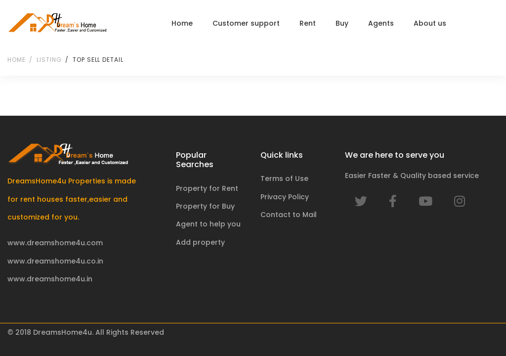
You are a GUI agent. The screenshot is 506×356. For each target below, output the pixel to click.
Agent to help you (208, 224)
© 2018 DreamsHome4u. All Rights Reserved (85, 332)
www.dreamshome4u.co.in (55, 261)
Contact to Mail (288, 215)
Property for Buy (205, 206)
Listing (49, 59)
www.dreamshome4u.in (49, 279)
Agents (381, 23)
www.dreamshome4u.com (55, 243)
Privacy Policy (284, 197)
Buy (342, 23)
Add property (200, 242)
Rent (307, 23)
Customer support (246, 23)
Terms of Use (284, 178)
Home (182, 23)
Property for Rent (207, 188)
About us (430, 23)
